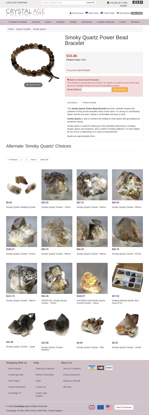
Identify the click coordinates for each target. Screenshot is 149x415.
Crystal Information (16, 387)
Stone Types (14, 381)
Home (11, 29)
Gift (135, 22)
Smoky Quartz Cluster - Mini (90, 347)
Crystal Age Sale (15, 375)
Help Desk (92, 13)
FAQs (38, 381)
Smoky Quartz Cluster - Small (126, 347)
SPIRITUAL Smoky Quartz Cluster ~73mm (54, 301)
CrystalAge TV (14, 393)
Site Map (67, 387)
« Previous (13, 159)
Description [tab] (72, 102)
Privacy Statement (71, 375)
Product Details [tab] (89, 102)
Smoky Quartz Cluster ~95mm (56, 254)
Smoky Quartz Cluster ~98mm (20, 300)
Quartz (48, 22)
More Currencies (124, 407)
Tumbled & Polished (18, 22)
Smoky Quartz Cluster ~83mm (91, 207)
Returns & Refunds (71, 381)
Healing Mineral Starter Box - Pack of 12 (126, 301)
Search (90, 3)
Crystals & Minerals (106, 22)
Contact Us (41, 387)
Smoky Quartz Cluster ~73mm (56, 207)
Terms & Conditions (72, 368)
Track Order (108, 13)
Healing (73, 22)
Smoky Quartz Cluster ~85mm (126, 207)
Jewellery (60, 22)
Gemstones (86, 22)
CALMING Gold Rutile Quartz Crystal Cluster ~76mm (91, 301)
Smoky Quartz (39, 29)
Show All (44, 159)
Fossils (122, 22)
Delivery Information (45, 375)
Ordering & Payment (45, 368)
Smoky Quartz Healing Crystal (20, 207)
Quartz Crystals (23, 29)
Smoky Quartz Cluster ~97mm (126, 254)
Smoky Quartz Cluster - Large (20, 346)
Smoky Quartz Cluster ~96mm (91, 254)
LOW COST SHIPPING (16, 2)
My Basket (130, 13)
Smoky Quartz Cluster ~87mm (20, 254)
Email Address (74, 89)
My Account (76, 13)
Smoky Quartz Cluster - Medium (52, 348)
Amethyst (36, 22)
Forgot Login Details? (41, 394)
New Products (14, 368)
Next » (34, 159)
